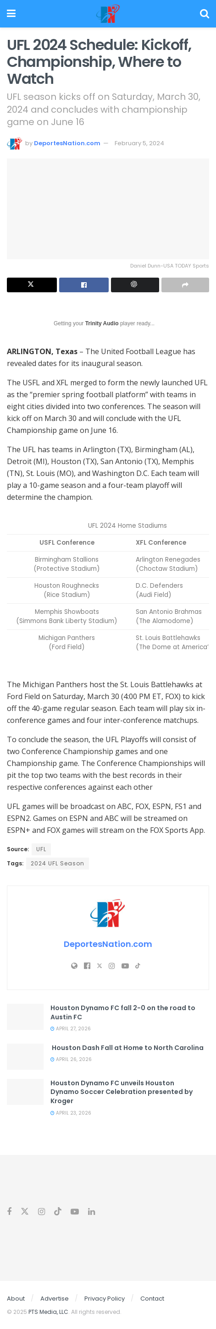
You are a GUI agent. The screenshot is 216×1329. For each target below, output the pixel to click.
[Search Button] (204, 13)
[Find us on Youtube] (75, 1212)
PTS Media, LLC (48, 1312)
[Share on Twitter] (32, 285)
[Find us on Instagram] (41, 1212)
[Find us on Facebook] (9, 1212)
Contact (152, 1298)
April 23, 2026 (70, 1113)
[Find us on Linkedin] (91, 1212)
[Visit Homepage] (108, 14)
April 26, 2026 (71, 1059)
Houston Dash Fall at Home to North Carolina (127, 1047)
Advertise (54, 1298)
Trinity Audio (102, 323)
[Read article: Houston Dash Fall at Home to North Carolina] (25, 1057)
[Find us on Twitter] (25, 1211)
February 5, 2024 (139, 143)
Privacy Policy (104, 1298)
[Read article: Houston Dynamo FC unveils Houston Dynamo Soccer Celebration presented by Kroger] (25, 1092)
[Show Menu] (11, 13)
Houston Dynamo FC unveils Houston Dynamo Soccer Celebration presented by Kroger (121, 1091)
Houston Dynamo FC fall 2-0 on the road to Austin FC (122, 1012)
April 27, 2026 (70, 1028)
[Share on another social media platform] (185, 285)
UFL (41, 849)
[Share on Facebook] (84, 285)
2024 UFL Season (57, 863)
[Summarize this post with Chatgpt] (135, 285)
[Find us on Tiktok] (57, 1211)
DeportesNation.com (67, 143)
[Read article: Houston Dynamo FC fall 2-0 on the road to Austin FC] (25, 1017)
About (16, 1298)
